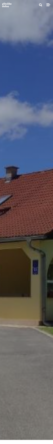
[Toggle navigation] (48, 5)
